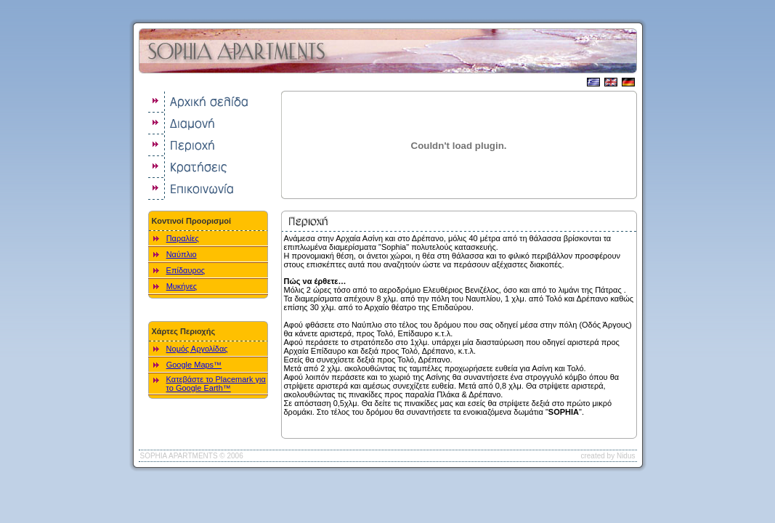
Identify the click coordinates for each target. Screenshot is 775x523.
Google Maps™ (194, 364)
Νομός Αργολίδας (197, 348)
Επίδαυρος (186, 270)
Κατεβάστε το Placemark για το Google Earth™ (216, 383)
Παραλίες (182, 238)
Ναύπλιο (181, 254)
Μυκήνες (182, 286)
